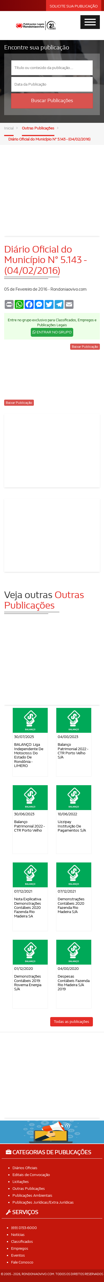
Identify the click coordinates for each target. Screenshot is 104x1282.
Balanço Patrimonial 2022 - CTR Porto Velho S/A (73, 751)
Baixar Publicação (85, 347)
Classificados (22, 1241)
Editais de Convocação (31, 1174)
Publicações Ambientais (32, 1195)
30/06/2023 (24, 814)
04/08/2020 (68, 968)
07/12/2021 (23, 891)
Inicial (9, 128)
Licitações (20, 1181)
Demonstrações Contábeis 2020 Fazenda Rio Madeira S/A (71, 905)
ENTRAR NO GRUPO (52, 332)
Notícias (18, 1234)
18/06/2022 (67, 814)
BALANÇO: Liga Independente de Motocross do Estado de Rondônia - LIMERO (28, 755)
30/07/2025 (24, 736)
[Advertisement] (52, 186)
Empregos (19, 1248)
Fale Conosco (22, 1262)
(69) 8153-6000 (24, 1227)
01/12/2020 (23, 968)
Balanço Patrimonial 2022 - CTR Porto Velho (29, 826)
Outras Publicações (38, 128)
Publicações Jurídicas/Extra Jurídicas (43, 1202)
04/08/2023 (68, 736)
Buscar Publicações (52, 100)
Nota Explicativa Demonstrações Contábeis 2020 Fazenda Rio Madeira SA (27, 908)
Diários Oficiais (24, 1168)
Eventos (18, 1255)
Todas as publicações (71, 1021)
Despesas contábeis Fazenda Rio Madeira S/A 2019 (74, 982)
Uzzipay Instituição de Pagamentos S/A (72, 826)
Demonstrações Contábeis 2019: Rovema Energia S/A (27, 982)
